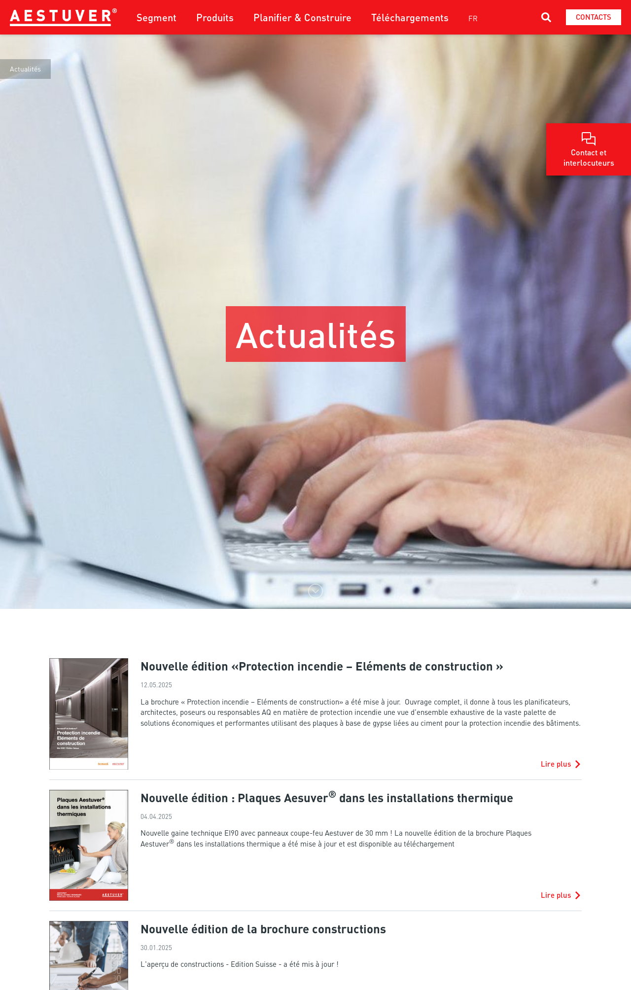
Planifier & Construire (302, 17)
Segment (156, 17)
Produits (215, 17)
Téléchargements (410, 17)
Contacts (593, 17)
